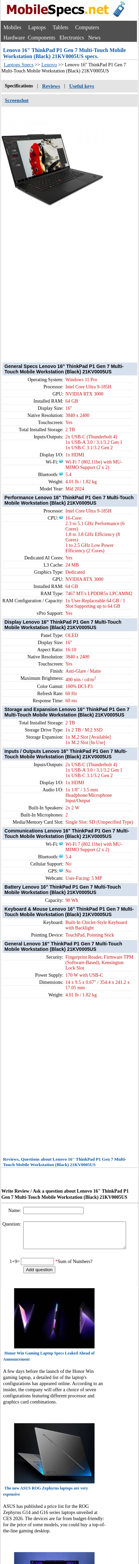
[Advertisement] (64, 285)
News (94, 37)
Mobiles (12, 27)
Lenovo (49, 64)
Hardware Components (29, 37)
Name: (15, 1210)
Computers (87, 27)
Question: (12, 1224)
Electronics (71, 37)
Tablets (60, 27)
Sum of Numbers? (75, 1266)
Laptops (37, 27)
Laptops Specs (18, 64)
